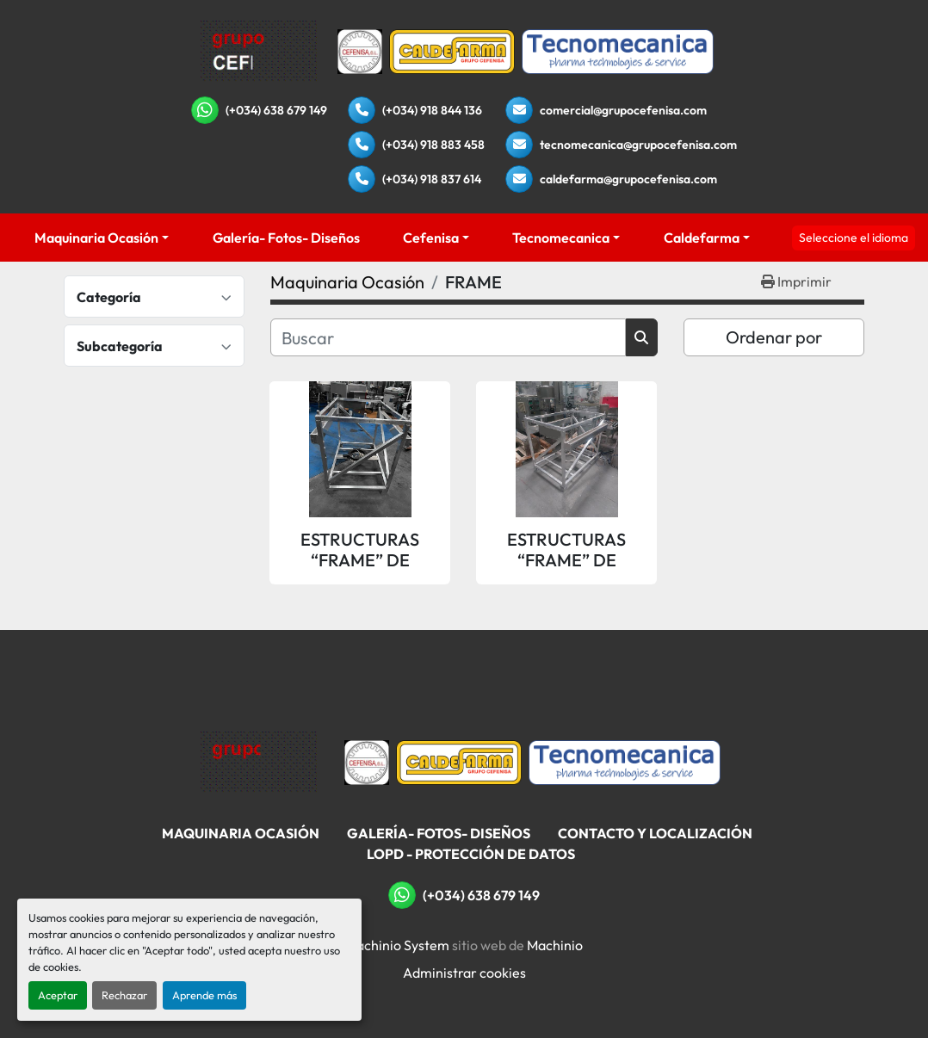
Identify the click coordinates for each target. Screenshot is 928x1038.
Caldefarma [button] (701, 237)
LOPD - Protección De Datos (471, 853)
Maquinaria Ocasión (96, 237)
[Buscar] (448, 337)
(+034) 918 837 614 (431, 179)
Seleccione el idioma (853, 237)
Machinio (555, 945)
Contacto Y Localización (655, 833)
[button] (101, 237)
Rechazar (124, 995)
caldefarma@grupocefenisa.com (628, 179)
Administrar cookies (464, 972)
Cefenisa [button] (431, 237)
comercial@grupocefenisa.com (623, 110)
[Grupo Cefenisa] (259, 760)
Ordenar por (774, 337)
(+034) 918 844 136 (432, 110)
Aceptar (57, 995)
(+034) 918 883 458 (433, 144)
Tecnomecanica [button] (560, 237)
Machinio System (397, 945)
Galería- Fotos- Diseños (286, 237)
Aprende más (204, 995)
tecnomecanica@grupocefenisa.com (638, 144)
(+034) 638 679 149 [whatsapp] (276, 110)
